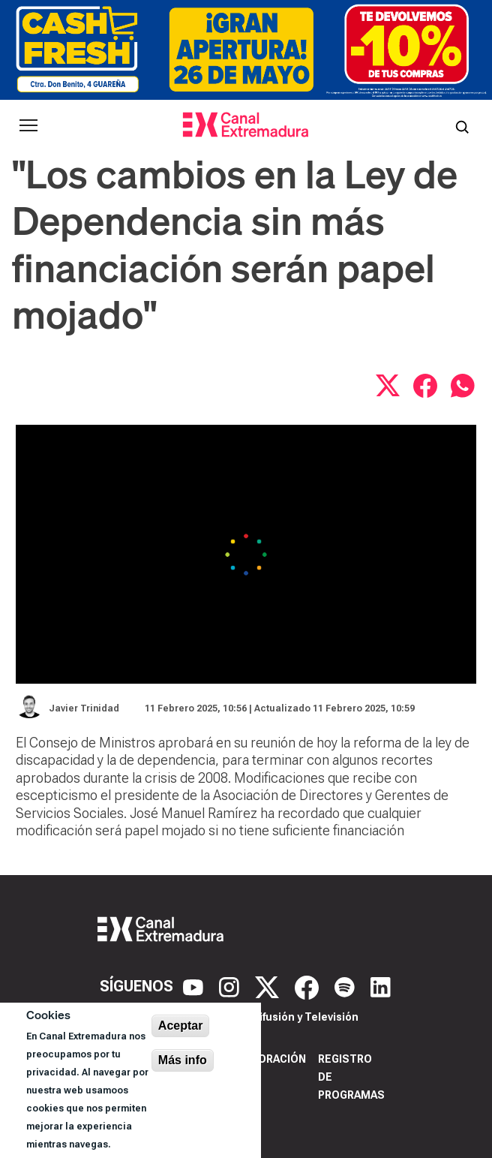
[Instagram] (231, 986)
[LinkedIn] (380, 986)
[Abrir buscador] (462, 125)
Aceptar (180, 1025)
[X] (269, 986)
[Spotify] (346, 986)
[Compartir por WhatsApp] (462, 385)
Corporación (267, 1059)
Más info (182, 1060)
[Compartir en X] (387, 385)
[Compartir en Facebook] (425, 385)
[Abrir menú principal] (28, 125)
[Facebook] (308, 986)
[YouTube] (195, 986)
